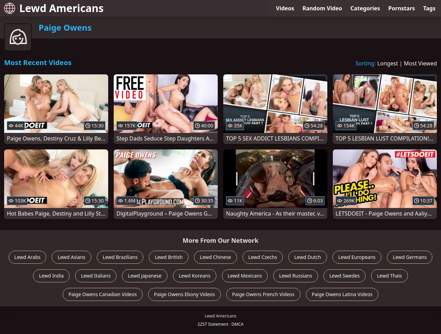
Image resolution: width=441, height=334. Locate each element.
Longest (387, 63)
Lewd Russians (295, 275)
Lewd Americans (54, 8)
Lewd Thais (389, 275)
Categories (365, 8)
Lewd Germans (410, 257)
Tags (429, 8)
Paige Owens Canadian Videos (103, 294)
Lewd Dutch (307, 257)
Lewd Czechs (262, 257)
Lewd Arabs (27, 257)
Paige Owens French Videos (263, 294)
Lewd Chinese (215, 257)
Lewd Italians (96, 275)
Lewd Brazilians (120, 257)
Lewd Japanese (145, 275)
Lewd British (169, 257)
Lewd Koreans (195, 275)
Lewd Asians (71, 257)
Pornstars (401, 8)
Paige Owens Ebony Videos (184, 294)
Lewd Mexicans (245, 275)
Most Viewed (420, 63)
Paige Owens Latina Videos (342, 294)
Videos (285, 8)
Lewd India (51, 275)
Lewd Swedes (344, 275)
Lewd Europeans (357, 257)
